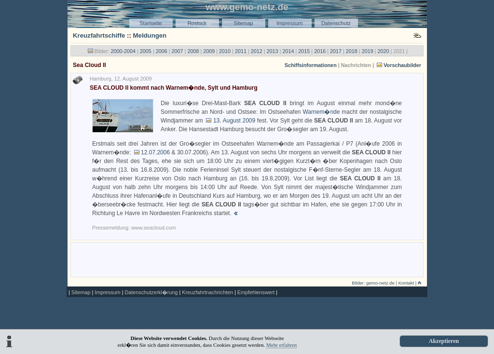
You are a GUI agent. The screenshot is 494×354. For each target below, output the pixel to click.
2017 (336, 51)
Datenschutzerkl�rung (151, 292)
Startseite (150, 23)
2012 (256, 51)
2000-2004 (123, 51)
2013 (272, 51)
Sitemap (243, 23)
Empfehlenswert (255, 292)
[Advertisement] (247, 259)
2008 (193, 51)
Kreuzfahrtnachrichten (207, 292)
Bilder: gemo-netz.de (373, 283)
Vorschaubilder (402, 65)
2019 (367, 51)
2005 (145, 51)
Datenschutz (336, 23)
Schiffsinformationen (311, 65)
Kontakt (406, 283)
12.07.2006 (155, 152)
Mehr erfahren (281, 345)
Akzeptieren (444, 341)
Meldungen (150, 35)
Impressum (289, 23)
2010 (225, 51)
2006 (161, 51)
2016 (320, 51)
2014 (288, 51)
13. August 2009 (234, 120)
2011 (241, 51)
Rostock (197, 23)
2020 (383, 51)
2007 (177, 51)
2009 (209, 51)
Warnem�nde (321, 112)
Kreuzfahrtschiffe (99, 35)
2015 (304, 51)
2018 (351, 51)
